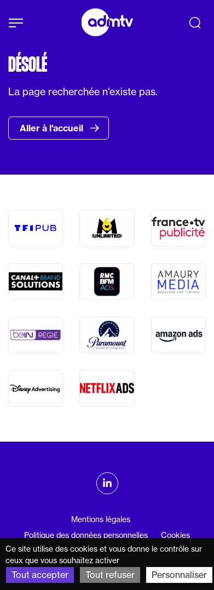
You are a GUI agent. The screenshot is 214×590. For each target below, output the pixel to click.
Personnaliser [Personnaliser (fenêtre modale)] (179, 574)
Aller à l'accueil (60, 128)
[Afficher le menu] (16, 23)
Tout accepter (39, 574)
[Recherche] (195, 22)
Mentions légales (100, 519)
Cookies (175, 535)
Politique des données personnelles (86, 535)
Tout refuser (110, 574)
